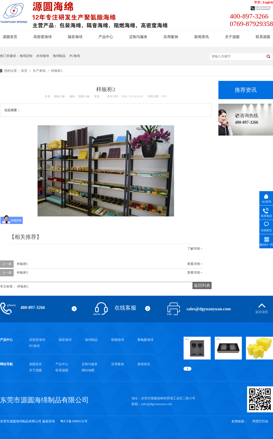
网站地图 (88, 370)
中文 (257, 2)
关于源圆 (232, 37)
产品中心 (106, 37)
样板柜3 (22, 272)
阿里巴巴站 (260, 421)
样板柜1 (22, 264)
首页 (24, 70)
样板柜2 (56, 70)
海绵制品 (59, 56)
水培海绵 (42, 56)
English (268, 2)
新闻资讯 (201, 37)
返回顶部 (261, 312)
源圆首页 (10, 37)
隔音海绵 (75, 37)
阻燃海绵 (117, 339)
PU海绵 (74, 56)
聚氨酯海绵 (145, 339)
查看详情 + (194, 264)
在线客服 (125, 307)
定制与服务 (138, 37)
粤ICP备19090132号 (74, 421)
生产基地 (39, 70)
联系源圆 (263, 37)
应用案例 (171, 37)
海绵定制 (26, 56)
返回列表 (202, 285)
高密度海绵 (42, 37)
